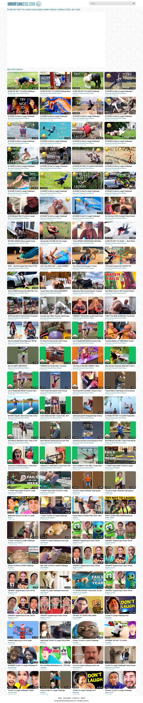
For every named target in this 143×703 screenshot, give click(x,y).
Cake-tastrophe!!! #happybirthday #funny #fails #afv (87, 416)
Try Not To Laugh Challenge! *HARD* (21, 690)
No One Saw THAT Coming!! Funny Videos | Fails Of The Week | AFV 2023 (120, 216)
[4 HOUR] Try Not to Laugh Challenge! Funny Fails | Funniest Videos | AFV (86, 141)
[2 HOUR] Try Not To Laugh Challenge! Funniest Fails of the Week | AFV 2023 (53, 166)
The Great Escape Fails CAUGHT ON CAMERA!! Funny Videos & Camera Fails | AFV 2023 (119, 266)
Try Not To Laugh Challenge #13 (84, 690)
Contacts (75, 698)
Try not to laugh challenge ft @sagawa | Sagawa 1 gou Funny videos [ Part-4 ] (119, 491)
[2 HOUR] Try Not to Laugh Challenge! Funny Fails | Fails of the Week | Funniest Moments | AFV (119, 166)
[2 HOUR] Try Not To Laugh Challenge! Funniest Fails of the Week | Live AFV (86, 216)
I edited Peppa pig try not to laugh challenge (20, 641)
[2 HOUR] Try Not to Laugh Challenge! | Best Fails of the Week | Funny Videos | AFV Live (54, 116)
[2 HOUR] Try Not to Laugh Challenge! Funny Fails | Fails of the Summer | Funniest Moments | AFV (53, 216)
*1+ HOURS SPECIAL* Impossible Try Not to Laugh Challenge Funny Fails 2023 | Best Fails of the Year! (87, 591)
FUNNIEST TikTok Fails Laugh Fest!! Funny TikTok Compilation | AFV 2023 (88, 316)
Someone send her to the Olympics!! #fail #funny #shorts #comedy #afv (87, 441)
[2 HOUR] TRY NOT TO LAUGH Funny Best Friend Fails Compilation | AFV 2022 (120, 416)
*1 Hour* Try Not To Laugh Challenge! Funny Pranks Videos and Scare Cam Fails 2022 (23, 541)
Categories (67, 698)
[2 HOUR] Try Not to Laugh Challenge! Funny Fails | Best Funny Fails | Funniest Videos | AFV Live (22, 116)
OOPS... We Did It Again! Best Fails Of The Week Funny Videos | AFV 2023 (22, 266)
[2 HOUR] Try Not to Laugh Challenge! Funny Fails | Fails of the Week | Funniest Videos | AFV (22, 166)
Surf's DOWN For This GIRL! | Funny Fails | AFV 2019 (87, 466)
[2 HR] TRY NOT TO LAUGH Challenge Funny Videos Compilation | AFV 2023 (21, 91)
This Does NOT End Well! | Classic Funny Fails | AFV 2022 (87, 391)
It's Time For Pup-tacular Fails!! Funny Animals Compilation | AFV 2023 (53, 341)
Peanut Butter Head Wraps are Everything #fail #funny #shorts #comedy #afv (120, 391)
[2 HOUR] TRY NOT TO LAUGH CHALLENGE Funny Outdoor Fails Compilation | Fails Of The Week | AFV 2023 (88, 166)
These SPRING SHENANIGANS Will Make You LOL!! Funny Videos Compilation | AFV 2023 (87, 241)
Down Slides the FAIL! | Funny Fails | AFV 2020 (54, 416)
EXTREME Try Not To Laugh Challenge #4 (22, 665)
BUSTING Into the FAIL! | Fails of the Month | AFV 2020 (120, 441)
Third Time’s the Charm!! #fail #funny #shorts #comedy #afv (53, 391)
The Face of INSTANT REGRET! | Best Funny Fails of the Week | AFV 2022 (86, 366)
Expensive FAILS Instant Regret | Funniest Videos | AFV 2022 (87, 291)
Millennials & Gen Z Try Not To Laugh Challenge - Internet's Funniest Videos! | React (22, 516)
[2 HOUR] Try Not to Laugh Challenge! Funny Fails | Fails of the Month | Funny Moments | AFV (119, 191)
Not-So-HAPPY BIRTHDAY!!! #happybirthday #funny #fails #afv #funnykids (20, 366)
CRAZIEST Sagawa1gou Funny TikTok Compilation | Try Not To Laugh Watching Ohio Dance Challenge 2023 (87, 541)
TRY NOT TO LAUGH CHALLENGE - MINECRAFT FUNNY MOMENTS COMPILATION (85, 616)
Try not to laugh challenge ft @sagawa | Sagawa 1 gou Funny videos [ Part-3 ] (87, 491)
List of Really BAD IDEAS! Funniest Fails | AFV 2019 (22, 391)
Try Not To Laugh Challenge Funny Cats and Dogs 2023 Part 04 (54, 541)
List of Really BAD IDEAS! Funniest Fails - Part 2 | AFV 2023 (87, 341)
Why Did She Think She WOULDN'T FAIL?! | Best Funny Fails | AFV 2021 (120, 366)
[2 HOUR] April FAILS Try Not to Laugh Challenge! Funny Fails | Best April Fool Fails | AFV (22, 216)
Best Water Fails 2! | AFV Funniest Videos (119, 291)
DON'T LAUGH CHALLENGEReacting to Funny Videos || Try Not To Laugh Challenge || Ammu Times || (119, 516)
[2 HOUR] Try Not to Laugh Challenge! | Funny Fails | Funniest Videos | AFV (86, 116)
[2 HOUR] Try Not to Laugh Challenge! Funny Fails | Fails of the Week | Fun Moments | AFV (21, 191)
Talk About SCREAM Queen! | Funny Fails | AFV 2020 (22, 466)
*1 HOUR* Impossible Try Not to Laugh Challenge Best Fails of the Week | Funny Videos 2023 (119, 466)
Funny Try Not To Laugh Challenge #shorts (52, 690)
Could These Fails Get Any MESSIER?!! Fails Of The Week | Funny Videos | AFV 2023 (54, 291)
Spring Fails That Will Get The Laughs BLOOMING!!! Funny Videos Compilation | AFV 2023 (54, 241)
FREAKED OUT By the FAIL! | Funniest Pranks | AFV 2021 (53, 366)
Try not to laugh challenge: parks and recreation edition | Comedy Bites (86, 666)
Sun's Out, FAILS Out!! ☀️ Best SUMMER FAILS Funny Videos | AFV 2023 (54, 266)
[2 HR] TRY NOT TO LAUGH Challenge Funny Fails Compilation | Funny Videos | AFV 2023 (87, 91)
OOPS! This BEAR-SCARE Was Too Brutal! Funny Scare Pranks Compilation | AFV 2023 (120, 316)
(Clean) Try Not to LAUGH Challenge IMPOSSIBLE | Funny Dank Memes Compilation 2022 (85, 641)
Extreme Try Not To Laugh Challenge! (118, 690)
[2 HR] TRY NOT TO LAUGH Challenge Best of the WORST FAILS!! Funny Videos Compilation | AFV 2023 (55, 91)
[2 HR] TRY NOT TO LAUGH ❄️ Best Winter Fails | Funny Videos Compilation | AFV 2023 (120, 241)
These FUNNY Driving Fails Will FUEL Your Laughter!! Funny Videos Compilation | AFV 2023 (23, 291)
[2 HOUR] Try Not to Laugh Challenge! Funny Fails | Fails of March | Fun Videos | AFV (22, 141)
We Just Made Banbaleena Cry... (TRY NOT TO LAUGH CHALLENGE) (55, 666)
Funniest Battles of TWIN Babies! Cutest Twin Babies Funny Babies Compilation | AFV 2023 (119, 341)
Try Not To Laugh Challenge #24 (116, 615)
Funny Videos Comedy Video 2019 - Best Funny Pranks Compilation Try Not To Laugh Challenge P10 (87, 516)
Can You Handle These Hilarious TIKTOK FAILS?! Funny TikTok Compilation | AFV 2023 (22, 341)
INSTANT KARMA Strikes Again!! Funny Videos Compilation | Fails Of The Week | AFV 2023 (22, 241)
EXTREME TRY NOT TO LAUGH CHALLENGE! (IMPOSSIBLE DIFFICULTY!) (119, 641)
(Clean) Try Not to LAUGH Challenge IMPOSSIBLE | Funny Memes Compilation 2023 (22, 566)
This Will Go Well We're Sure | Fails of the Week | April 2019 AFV (22, 441)
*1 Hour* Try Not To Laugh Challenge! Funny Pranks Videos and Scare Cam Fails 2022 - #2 (55, 516)
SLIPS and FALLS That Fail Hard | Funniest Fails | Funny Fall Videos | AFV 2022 (23, 316)
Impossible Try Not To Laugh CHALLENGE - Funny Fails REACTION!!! (55, 641)
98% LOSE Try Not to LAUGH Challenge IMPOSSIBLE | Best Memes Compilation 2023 (54, 566)
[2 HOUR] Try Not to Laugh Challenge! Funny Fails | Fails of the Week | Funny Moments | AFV (86, 191)
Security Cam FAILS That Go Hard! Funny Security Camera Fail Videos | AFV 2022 (54, 316)
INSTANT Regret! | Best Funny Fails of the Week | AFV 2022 (22, 416)
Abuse (83, 698)
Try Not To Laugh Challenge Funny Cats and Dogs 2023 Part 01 (54, 591)
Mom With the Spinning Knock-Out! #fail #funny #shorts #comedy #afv (54, 441)
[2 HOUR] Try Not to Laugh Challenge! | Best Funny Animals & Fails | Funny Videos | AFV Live (120, 91)
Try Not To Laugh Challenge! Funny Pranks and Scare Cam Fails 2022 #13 (120, 666)
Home (60, 698)
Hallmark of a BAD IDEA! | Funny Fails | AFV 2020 (55, 466)
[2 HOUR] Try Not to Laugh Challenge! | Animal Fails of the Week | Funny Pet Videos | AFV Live (119, 141)
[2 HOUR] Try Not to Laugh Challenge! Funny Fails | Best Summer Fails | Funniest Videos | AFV (120, 116)
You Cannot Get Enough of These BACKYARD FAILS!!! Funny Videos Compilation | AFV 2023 (85, 266)
